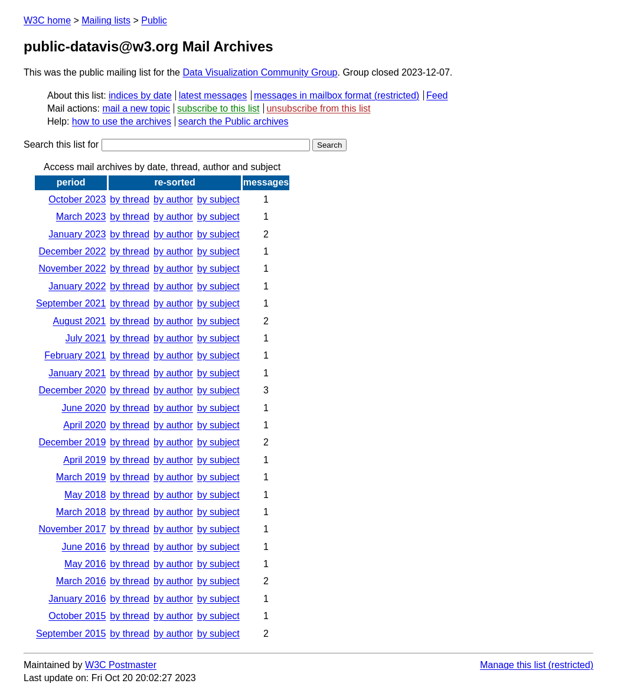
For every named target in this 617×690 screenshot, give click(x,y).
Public (154, 20)
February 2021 (75, 355)
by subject (218, 199)
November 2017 (72, 529)
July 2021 (86, 338)
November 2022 (72, 268)
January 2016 (77, 599)
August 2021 (79, 321)
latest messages (213, 95)
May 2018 (85, 495)
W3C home (47, 20)
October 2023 (77, 199)
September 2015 (71, 634)
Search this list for (167, 144)
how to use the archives (121, 121)
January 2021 (77, 373)
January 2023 (77, 234)
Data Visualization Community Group (259, 72)
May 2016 (85, 564)
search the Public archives (233, 121)
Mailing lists (105, 20)
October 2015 (77, 616)
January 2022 (77, 286)
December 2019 (72, 442)
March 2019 (81, 477)
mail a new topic (136, 108)
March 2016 (81, 581)
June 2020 (84, 408)
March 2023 (81, 216)
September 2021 (71, 303)
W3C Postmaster (120, 665)
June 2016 (84, 547)
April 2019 (84, 460)
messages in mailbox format (312, 95)
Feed (437, 95)
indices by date (140, 95)
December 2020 (72, 390)
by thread (129, 199)
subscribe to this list (218, 108)
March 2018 (81, 512)
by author (173, 199)
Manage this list (513, 665)
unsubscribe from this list (318, 108)
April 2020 (84, 425)
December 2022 (72, 251)
